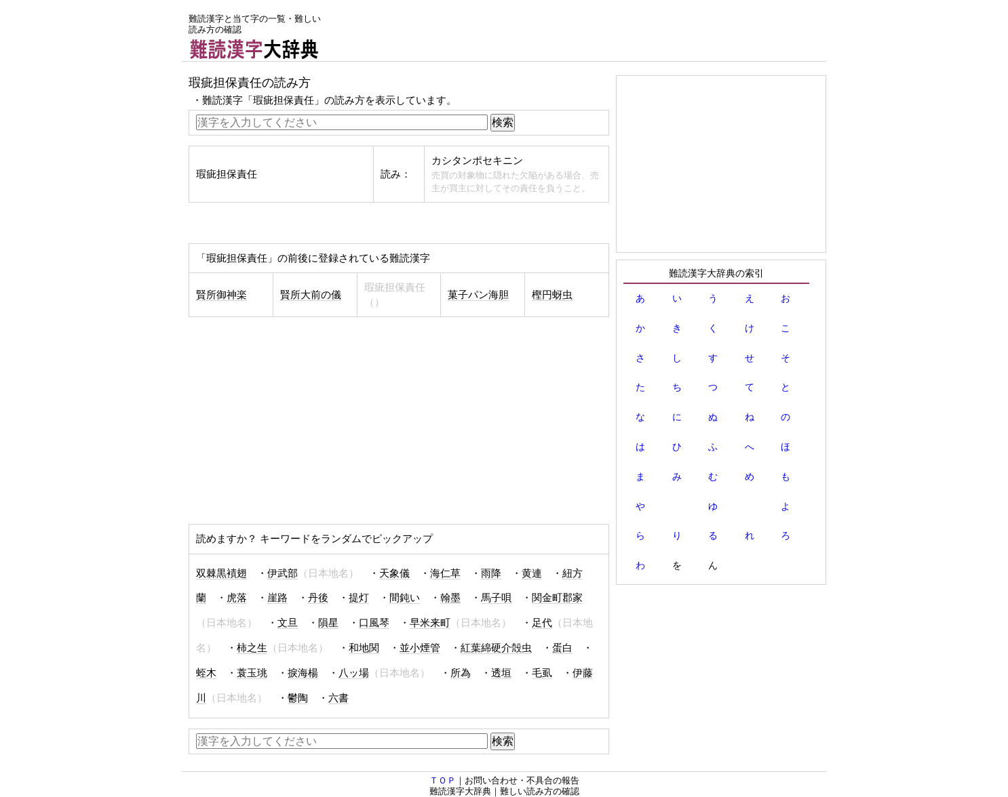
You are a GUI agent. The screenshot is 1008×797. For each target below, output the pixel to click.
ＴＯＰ (442, 780)
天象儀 (394, 573)
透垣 (501, 673)
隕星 (328, 622)
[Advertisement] (579, 30)
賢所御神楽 (221, 294)
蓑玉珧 (252, 673)
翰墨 (450, 597)
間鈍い (404, 597)
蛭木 (206, 673)
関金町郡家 (557, 597)
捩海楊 (303, 673)
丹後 (318, 597)
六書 (338, 698)
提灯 (359, 597)
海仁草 (445, 573)
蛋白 (562, 647)
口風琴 (374, 622)
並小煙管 (420, 647)
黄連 (532, 573)
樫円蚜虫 (552, 294)
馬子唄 (496, 597)
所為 (460, 673)
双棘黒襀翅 (221, 573)
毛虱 (542, 673)
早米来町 (430, 622)
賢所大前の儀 (310, 294)
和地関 (364, 647)
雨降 (491, 573)
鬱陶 (298, 698)
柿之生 (252, 647)
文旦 (287, 622)
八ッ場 (353, 673)
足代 (542, 622)
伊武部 (282, 573)
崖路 (277, 597)
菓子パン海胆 (478, 294)
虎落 (237, 597)
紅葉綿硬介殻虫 (496, 647)
